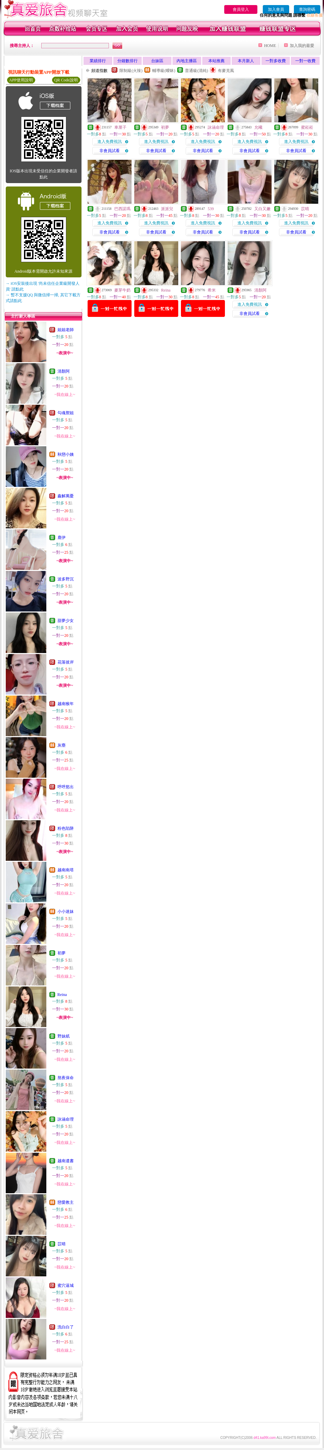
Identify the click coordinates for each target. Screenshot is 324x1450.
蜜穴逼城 (65, 1285)
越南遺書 (65, 1160)
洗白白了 (65, 1327)
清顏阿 (63, 371)
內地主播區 (187, 60)
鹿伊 (61, 537)
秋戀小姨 (65, 454)
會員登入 (241, 9)
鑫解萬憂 (65, 496)
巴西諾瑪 (122, 208)
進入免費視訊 (109, 141)
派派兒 (167, 208)
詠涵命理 (65, 1119)
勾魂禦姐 (65, 412)
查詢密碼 (307, 9)
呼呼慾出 (65, 786)
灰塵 (61, 745)
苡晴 (61, 1244)
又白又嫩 (262, 208)
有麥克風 (226, 70)
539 (211, 208)
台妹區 (157, 60)
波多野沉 (65, 579)
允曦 (258, 127)
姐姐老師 (65, 329)
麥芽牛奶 (122, 290)
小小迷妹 (65, 911)
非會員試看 (109, 150)
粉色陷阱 (65, 828)
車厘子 (120, 127)
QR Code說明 (66, 80)
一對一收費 (305, 60)
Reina (62, 994)
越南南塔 (65, 870)
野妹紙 (63, 1036)
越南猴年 (65, 703)
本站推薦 (216, 60)
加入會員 (276, 9)
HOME (270, 45)
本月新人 (246, 60)
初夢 (61, 953)
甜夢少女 (65, 620)
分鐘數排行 (127, 60)
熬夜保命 (65, 1077)
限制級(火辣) (130, 70)
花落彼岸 (65, 662)
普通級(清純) (196, 70)
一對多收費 (275, 60)
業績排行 (98, 60)
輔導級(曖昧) (163, 70)
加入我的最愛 (302, 45)
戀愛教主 (65, 1202)
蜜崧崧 (307, 127)
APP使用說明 (21, 80)
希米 (212, 290)
